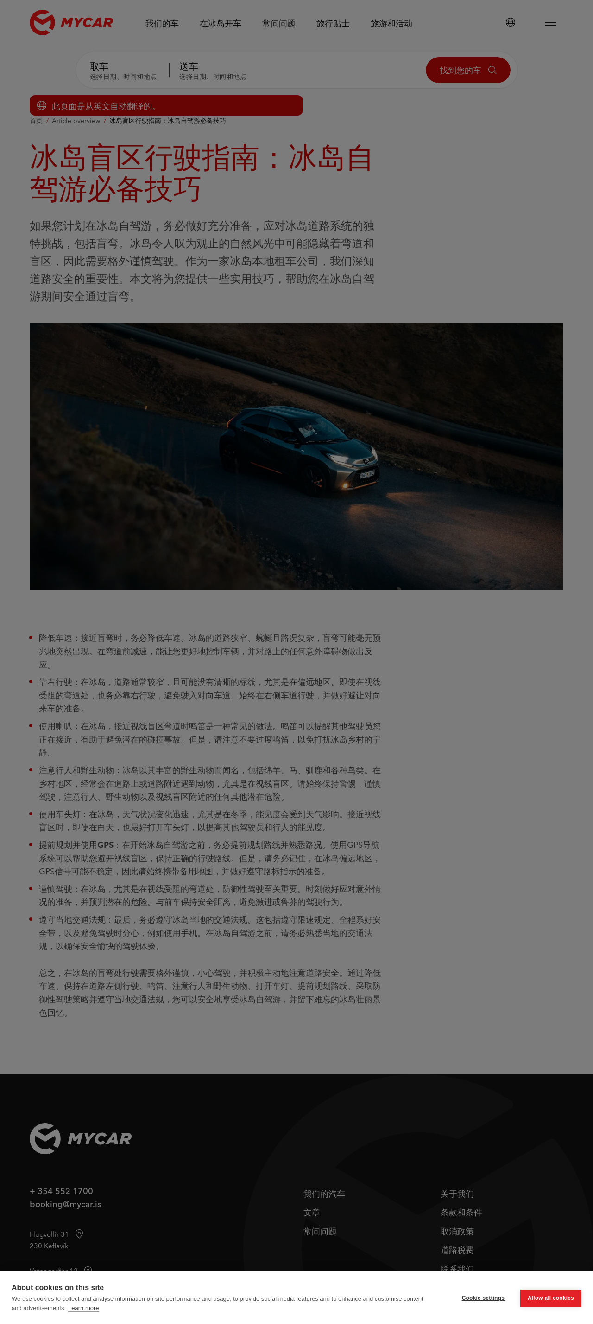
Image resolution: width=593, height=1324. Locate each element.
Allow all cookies (551, 1297)
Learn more (83, 1308)
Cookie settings (483, 1297)
